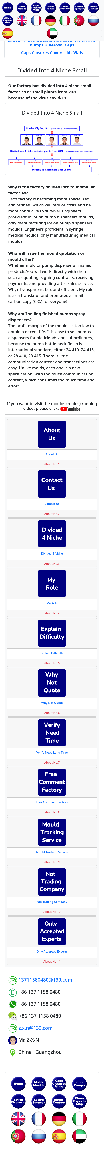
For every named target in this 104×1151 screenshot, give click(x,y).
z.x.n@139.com (36, 1028)
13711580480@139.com (45, 980)
